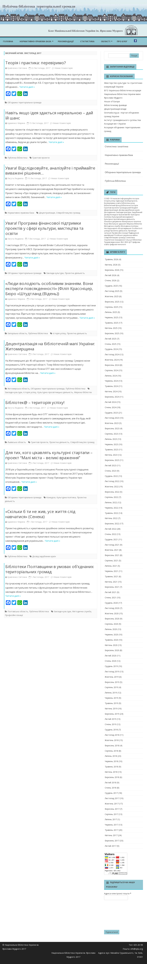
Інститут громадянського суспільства (122, 120)
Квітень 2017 (111, 835)
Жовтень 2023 (112, 423)
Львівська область (17, 442)
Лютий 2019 (110, 719)
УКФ (126, 242)
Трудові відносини (112, 242)
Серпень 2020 (111, 624)
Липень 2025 (111, 312)
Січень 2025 (110, 344)
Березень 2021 (112, 587)
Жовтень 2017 (112, 803)
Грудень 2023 (111, 412)
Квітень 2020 (111, 645)
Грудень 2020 (111, 602)
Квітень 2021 (111, 581)
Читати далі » (27, 86)
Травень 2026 (111, 259)
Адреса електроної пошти (117, 893)
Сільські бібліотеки (133, 240)
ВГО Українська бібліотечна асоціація (122, 90)
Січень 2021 (110, 597)
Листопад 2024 (112, 354)
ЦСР (130, 242)
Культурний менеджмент (122, 217)
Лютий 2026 (110, 275)
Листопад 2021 (112, 544)
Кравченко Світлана (17, 68)
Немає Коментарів (64, 68)
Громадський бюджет (128, 208)
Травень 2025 (111, 322)
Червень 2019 (111, 698)
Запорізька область (17, 333)
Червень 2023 (111, 444)
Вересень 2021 (112, 555)
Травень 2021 (111, 576)
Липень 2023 (111, 439)
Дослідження (109, 212)
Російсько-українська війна (126, 235)
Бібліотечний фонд (112, 205)
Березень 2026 (112, 270)
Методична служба (81, 611)
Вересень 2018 (112, 745)
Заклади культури (55, 273)
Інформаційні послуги (129, 198)
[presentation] (116, 915)
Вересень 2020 (112, 618)
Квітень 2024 (111, 391)
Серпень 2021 (111, 560)
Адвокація (120, 201)
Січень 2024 (110, 407)
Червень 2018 (111, 761)
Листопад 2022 (112, 481)
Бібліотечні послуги (129, 205)
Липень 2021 (111, 565)
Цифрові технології (118, 244)
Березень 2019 (112, 713)
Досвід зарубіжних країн (44, 556)
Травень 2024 (111, 386)
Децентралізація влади (115, 109)
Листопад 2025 (112, 291)
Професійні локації (14, 615)
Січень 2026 (110, 280)
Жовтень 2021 (112, 550)
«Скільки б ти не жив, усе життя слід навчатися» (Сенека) (40, 514)
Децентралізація (47, 212)
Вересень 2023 (112, 428)
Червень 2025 (111, 317)
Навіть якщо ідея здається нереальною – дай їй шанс (49, 115)
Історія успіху (59, 333)
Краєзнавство (124, 214)
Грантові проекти (41, 157)
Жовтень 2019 (112, 676)
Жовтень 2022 (112, 486)
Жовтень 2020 (112, 613)
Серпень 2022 (111, 497)
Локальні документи (112, 221)
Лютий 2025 (110, 338)
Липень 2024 (111, 375)
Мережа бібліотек (83, 392)
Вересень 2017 (112, 809)
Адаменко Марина (16, 123)
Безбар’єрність (131, 201)
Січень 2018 (110, 787)
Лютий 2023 (110, 465)
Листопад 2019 (112, 671)
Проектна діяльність (75, 273)
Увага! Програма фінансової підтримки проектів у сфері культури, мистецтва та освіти (44, 228)
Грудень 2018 (111, 729)
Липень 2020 (111, 629)
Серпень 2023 (111, 433)
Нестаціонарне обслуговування (117, 228)
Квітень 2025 (111, 328)
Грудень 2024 (111, 349)
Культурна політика (66, 497)
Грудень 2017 (111, 793)
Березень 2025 (112, 333)
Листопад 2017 (112, 798)
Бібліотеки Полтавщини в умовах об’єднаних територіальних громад (49, 569)
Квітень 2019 (111, 708)
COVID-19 (108, 198)
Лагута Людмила (15, 178)
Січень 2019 (110, 724)
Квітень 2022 (111, 518)
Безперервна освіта (112, 203)
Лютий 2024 (110, 402)
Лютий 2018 (110, 782)
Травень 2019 (111, 703)
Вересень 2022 (112, 491)
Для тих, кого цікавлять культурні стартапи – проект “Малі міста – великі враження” (48, 455)
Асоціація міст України (115, 123)
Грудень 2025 (111, 285)
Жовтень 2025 (112, 296)
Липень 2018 (111, 756)
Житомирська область (19, 388)
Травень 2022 (111, 513)
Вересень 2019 (112, 682)
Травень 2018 (111, 766)
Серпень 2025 (111, 307)
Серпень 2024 (111, 370)
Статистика (87, 41)
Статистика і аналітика (116, 146)
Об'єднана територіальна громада (24, 102)
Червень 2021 (111, 571)
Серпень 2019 (111, 687)
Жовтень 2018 (112, 740)
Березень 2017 (112, 840)
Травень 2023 (111, 449)
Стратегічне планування (114, 240)
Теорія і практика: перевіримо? (35, 62)
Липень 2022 (111, 502)
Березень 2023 (112, 460)
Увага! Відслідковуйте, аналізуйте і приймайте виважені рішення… (50, 170)
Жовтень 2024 (112, 359)
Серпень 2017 (111, 814)
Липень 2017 (111, 819)
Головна (8, 41)
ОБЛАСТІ (105, 41)
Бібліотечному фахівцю (115, 105)
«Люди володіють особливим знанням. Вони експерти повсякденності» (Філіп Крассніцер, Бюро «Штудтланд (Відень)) (49, 288)
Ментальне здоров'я (117, 224)
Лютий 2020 (110, 655)
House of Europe (112, 101)
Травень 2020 (111, 639)
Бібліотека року (128, 203)
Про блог (122, 41)
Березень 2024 (112, 396)
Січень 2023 (110, 470)
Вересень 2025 (112, 301)
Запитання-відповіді (122, 66)
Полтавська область (18, 611)
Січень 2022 (110, 534)
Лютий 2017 (110, 846)
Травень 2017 (111, 830)
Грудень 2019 (111, 666)
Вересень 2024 (112, 365)
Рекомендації (66, 41)
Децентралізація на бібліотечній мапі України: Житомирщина (50, 346)
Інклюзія (116, 198)
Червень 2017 (111, 824)
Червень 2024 (111, 380)
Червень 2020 (111, 634)
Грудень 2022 (111, 476)
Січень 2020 (110, 661)
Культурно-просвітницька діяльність (55, 392)
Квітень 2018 (111, 772)
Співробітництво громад (68, 212)
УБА (122, 242)
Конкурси (50, 497)
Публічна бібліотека (17, 157)
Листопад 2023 (112, 417)
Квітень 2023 (111, 454)
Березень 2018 (112, 777)
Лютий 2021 (110, 592)
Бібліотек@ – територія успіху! (34, 402)
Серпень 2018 (111, 750)
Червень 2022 (111, 507)
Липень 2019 (111, 692)
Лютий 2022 (110, 528)
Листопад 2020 (112, 608)
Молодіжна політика (129, 226)
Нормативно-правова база (35, 41)
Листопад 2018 (112, 735)
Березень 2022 (112, 523)
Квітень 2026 (111, 264)
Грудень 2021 (111, 539)
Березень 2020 (112, 650)
